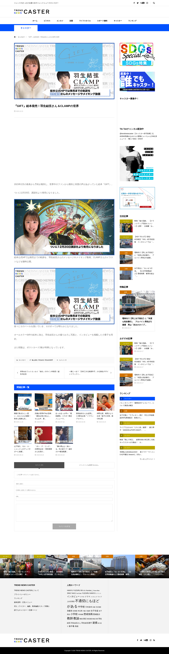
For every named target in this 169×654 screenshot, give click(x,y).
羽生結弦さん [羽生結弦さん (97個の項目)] (76, 623)
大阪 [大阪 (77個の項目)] (84, 611)
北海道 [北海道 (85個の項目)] (75, 611)
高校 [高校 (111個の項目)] (76, 626)
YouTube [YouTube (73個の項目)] (78, 593)
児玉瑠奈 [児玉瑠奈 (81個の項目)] (98, 607)
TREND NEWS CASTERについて (26, 590)
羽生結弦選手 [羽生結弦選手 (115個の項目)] (86, 623)
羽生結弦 (41, 360)
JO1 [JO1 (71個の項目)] (84, 590)
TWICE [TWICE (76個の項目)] (73, 593)
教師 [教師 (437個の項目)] (70, 618)
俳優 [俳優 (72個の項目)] (93, 607)
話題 (71, 21)
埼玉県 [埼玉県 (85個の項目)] (80, 611)
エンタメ (60, 21)
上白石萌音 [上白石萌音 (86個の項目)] (71, 601)
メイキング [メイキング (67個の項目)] (94, 596)
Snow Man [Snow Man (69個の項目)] (96, 590)
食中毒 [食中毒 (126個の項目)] (71, 626)
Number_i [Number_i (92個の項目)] (89, 590)
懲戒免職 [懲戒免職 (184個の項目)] (88, 614)
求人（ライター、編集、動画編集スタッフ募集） (32, 606)
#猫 (129, 139)
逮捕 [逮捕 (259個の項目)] (94, 622)
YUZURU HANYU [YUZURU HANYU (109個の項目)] (89, 593)
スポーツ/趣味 (102, 21)
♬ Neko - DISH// (137, 139)
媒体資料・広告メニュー (23, 602)
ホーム (35, 21)
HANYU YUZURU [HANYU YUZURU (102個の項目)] (73, 590)
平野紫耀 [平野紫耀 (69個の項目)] (80, 614)
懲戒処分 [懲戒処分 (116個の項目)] (96, 614)
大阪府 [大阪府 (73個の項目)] (88, 611)
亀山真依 (34, 360)
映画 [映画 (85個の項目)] (81, 619)
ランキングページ (146, 459)
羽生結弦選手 (49, 360)
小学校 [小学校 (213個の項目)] (74, 614)
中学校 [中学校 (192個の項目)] (81, 607)
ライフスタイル (85, 21)
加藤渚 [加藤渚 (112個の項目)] (69, 611)
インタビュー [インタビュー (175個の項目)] (73, 596)
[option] (17, 566)
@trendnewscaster (126, 133)
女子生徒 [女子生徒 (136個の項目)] (94, 611)
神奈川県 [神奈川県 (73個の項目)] (95, 619)
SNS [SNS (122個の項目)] (69, 593)
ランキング (132, 21)
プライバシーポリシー (22, 594)
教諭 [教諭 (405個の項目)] (76, 618)
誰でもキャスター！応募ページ (25, 610)
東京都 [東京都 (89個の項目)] (89, 619)
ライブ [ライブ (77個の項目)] (100, 597)
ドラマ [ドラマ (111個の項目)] (87, 597)
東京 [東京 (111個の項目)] (85, 619)
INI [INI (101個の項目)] (82, 590)
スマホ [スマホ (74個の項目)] (82, 596)
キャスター (118, 21)
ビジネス (47, 21)
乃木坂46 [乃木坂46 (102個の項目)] (88, 607)
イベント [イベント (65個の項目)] (98, 593)
